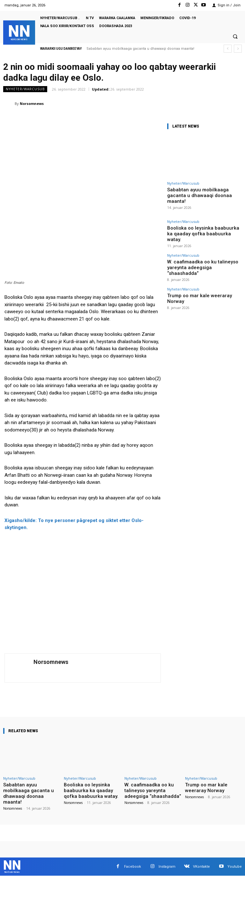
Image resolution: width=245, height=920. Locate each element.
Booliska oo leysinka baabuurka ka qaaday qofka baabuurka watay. (202, 222)
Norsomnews (32, 103)
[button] (235, 36)
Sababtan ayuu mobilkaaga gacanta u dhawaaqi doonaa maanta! (140, 49)
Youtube (234, 806)
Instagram (167, 806)
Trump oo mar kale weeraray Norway (196, 270)
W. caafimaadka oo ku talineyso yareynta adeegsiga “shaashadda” (200, 247)
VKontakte (201, 806)
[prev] (228, 49)
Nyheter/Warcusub (25, 89)
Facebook (132, 806)
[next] (238, 49)
